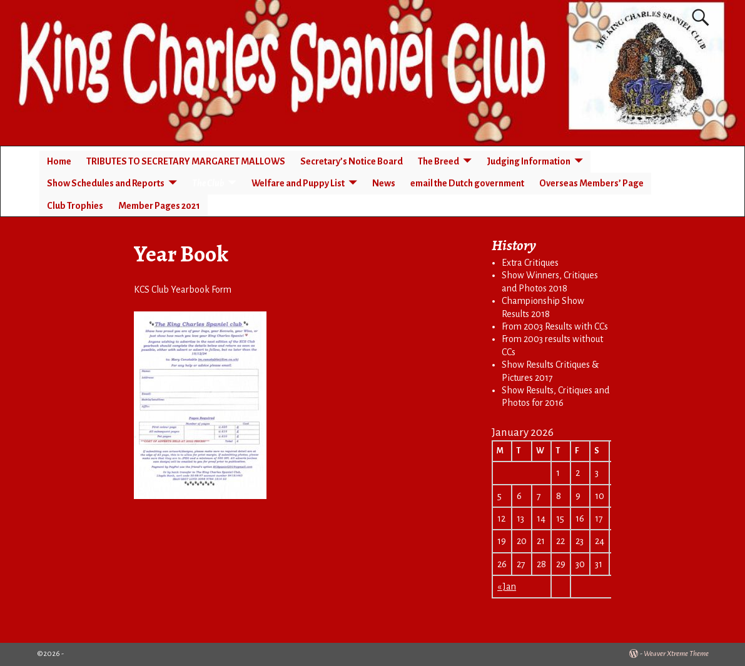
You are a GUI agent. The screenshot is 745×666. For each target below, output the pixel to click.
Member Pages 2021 (159, 206)
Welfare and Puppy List (298, 183)
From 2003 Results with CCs (555, 326)
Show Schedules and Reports (106, 183)
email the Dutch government (467, 183)
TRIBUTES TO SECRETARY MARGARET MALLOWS (185, 161)
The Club (208, 183)
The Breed (438, 161)
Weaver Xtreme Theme (676, 654)
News (383, 183)
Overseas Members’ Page (591, 183)
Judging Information (528, 161)
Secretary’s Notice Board (351, 161)
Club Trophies (75, 206)
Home (59, 161)
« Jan (506, 587)
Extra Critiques (530, 263)
